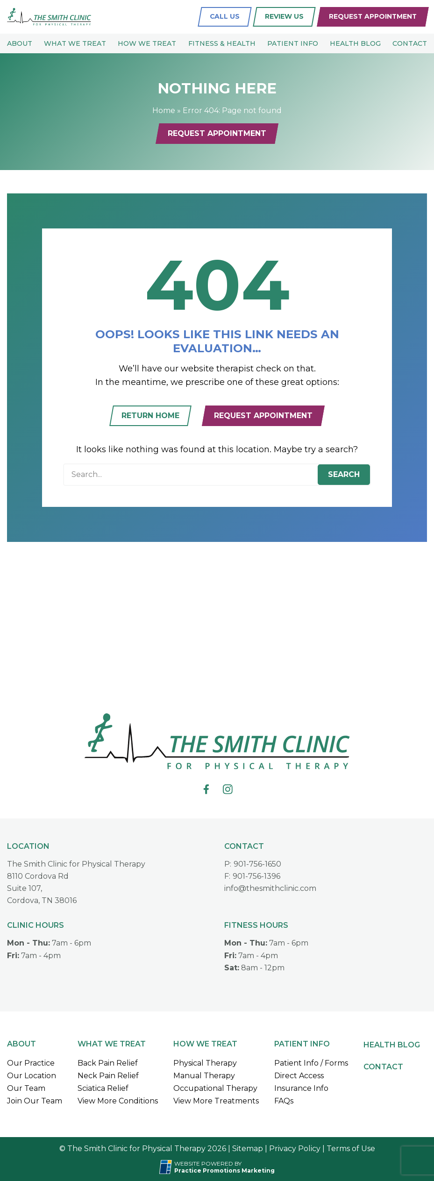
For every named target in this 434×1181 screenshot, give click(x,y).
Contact (409, 43)
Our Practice (31, 1063)
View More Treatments (216, 1100)
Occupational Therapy (215, 1088)
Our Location (31, 1075)
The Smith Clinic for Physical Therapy (76, 864)
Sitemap (247, 1148)
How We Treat (147, 43)
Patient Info (292, 43)
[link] (206, 789)
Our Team (26, 1088)
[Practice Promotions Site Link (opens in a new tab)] (166, 1167)
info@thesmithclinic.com (270, 888)
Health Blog (355, 43)
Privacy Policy (294, 1148)
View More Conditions (118, 1100)
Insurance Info (301, 1088)
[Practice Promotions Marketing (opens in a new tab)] (224, 1170)
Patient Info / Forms (311, 1063)
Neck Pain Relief (108, 1075)
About (19, 43)
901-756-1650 (257, 864)
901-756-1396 (256, 876)
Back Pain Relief (108, 1063)
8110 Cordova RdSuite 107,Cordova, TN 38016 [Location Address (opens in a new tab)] (42, 888)
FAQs (283, 1100)
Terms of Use (351, 1148)
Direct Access (299, 1075)
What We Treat (75, 43)
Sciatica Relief (103, 1088)
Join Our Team (34, 1100)
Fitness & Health (222, 43)
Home (163, 110)
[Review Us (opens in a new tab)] (284, 17)
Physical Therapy (205, 1063)
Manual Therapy (204, 1075)
